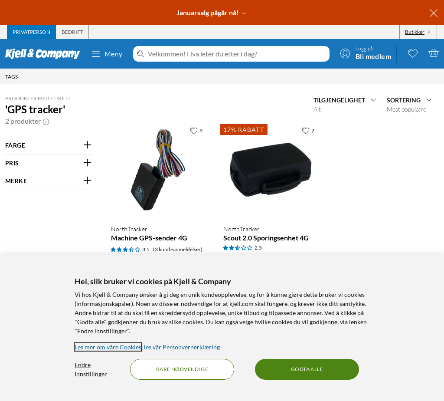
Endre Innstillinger (91, 369)
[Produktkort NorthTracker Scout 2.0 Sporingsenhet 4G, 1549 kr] (271, 170)
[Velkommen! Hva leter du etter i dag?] (237, 54)
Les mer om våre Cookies (108, 347)
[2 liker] (308, 130)
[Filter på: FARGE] (48, 145)
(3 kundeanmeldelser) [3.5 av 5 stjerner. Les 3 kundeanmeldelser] (177, 249)
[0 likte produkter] (412, 53)
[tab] (31, 32)
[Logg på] (365, 53)
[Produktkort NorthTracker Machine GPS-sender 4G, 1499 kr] (158, 170)
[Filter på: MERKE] (48, 181)
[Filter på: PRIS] (48, 163)
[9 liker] (196, 130)
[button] (46, 121)
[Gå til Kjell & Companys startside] (45, 54)
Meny (107, 54)
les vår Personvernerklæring (182, 347)
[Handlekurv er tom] (433, 53)
